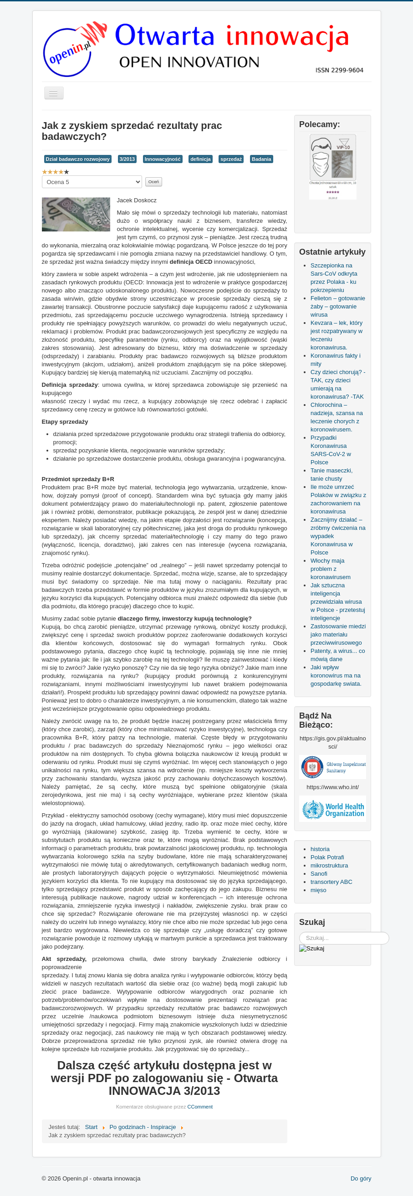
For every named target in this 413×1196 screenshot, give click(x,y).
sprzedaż (231, 159)
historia (320, 849)
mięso (318, 890)
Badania (261, 159)
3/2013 (127, 159)
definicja (200, 159)
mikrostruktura (329, 865)
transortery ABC (331, 881)
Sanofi (319, 873)
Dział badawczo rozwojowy (78, 159)
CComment (200, 1106)
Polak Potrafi (327, 857)
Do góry (361, 1178)
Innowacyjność (163, 159)
